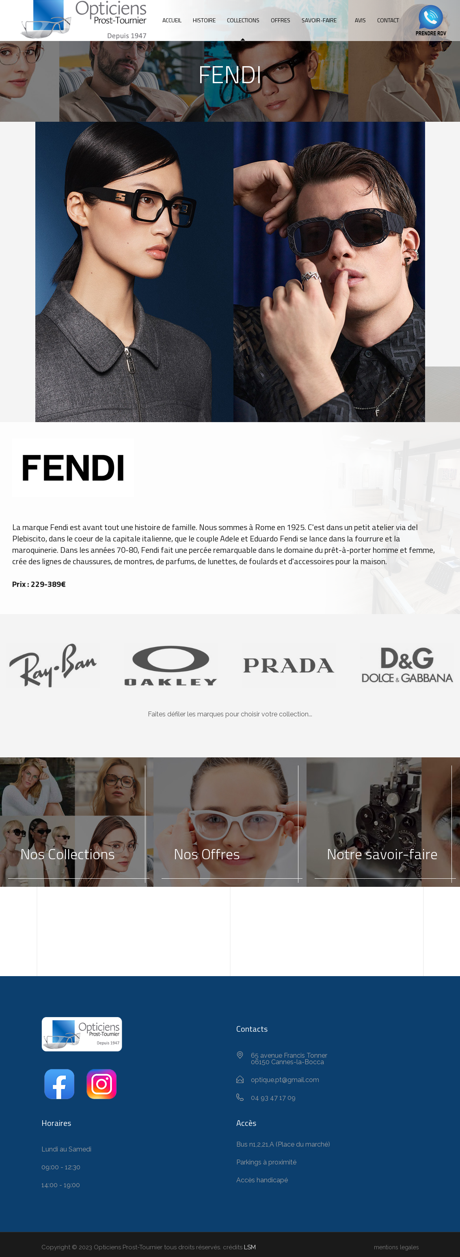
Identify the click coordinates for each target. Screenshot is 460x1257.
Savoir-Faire (319, 20)
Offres (280, 20)
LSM (250, 1247)
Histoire (204, 20)
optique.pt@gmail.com (285, 1080)
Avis (360, 20)
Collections (243, 20)
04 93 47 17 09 (273, 1098)
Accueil (171, 20)
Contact (388, 20)
